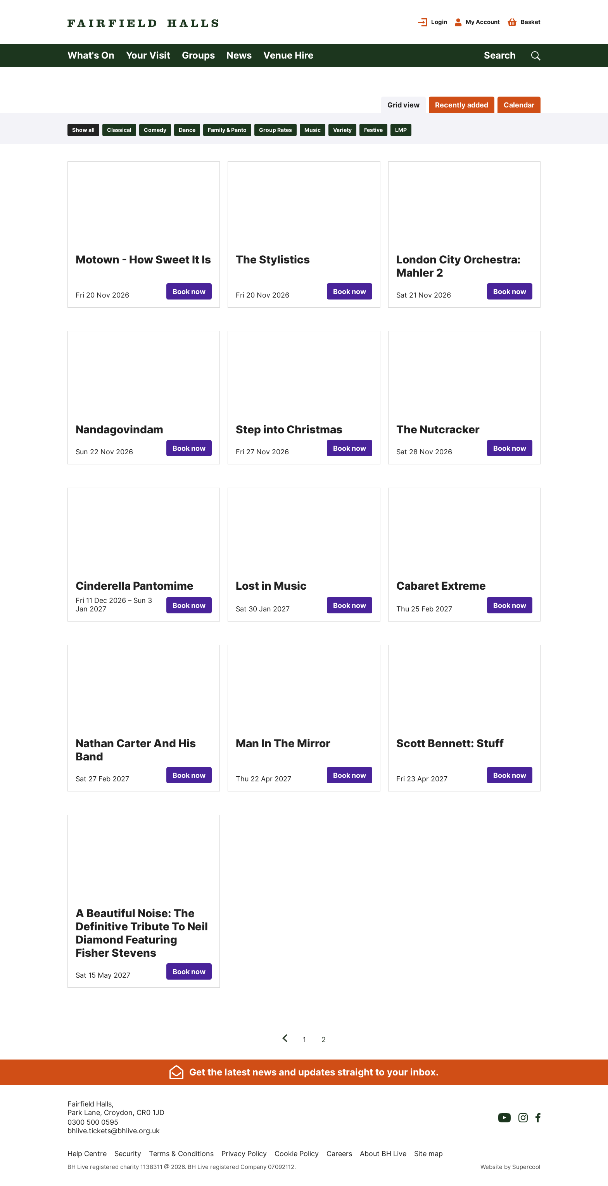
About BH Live (383, 1154)
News (239, 55)
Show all (83, 129)
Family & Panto (227, 129)
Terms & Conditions (181, 1154)
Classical (119, 129)
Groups (198, 55)
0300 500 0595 (92, 1122)
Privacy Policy (244, 1154)
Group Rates (275, 129)
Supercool (526, 1166)
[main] (304, 563)
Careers (339, 1154)
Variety (342, 129)
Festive (373, 129)
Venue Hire (288, 55)
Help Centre (87, 1154)
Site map (428, 1154)
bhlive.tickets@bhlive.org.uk (113, 1131)
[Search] (512, 56)
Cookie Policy (297, 1154)
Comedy (155, 129)
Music (312, 129)
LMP (401, 129)
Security (127, 1154)
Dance (187, 129)
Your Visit (148, 55)
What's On (90, 55)
